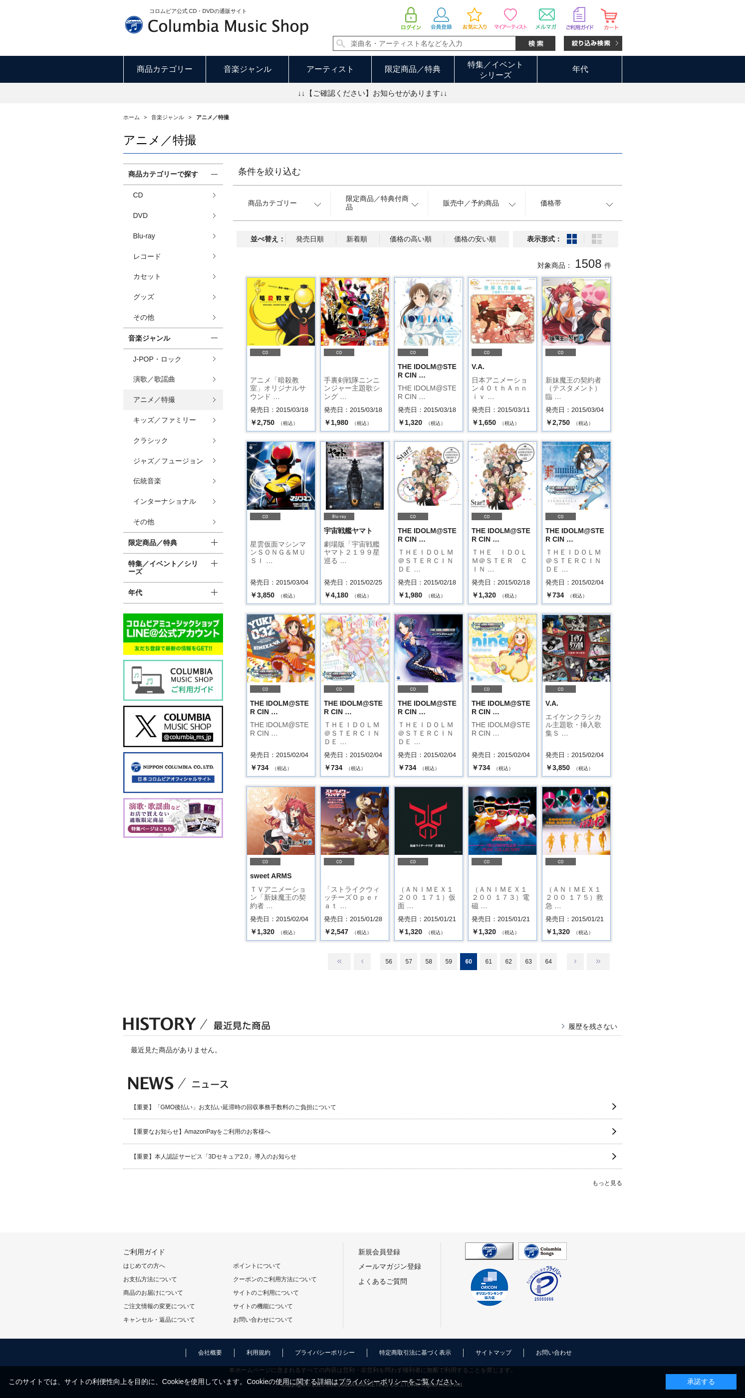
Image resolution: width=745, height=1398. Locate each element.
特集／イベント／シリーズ (163, 568)
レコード (147, 256)
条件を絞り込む (269, 172)
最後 (598, 961)
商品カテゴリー (165, 69)
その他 (143, 317)
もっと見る (607, 1183)
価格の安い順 (475, 239)
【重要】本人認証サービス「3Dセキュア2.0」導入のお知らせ (213, 1156)
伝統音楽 (147, 481)
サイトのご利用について (266, 1292)
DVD (140, 215)
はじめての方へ (144, 1265)
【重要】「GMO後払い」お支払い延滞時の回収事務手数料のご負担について (234, 1107)
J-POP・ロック (157, 359)
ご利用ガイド (144, 1252)
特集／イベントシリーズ (495, 69)
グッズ (143, 297)
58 (428, 961)
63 (528, 961)
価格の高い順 (411, 239)
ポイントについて (257, 1265)
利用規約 (258, 1352)
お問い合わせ (554, 1352)
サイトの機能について (263, 1306)
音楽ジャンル (247, 69)
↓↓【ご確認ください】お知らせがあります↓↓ (373, 93)
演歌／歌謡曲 (154, 379)
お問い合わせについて (263, 1319)
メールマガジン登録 (389, 1266)
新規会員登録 (379, 1252)
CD (138, 195)
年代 (580, 69)
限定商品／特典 (413, 69)
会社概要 (210, 1352)
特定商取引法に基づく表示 (415, 1352)
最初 (339, 961)
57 (408, 961)
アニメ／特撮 (154, 399)
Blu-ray (144, 236)
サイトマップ (493, 1352)
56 (388, 961)
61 (488, 961)
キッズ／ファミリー (164, 420)
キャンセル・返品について (159, 1319)
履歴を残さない (592, 1026)
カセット (147, 276)
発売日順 (310, 239)
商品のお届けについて (153, 1292)
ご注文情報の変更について (159, 1306)
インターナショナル (164, 501)
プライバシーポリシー (325, 1352)
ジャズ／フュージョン (168, 461)
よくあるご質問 (382, 1281)
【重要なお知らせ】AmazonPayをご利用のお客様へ (201, 1131)
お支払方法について (150, 1279)
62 (508, 961)
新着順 (356, 239)
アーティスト (330, 69)
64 (548, 961)
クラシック (150, 440)
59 (448, 961)
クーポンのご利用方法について (275, 1279)
